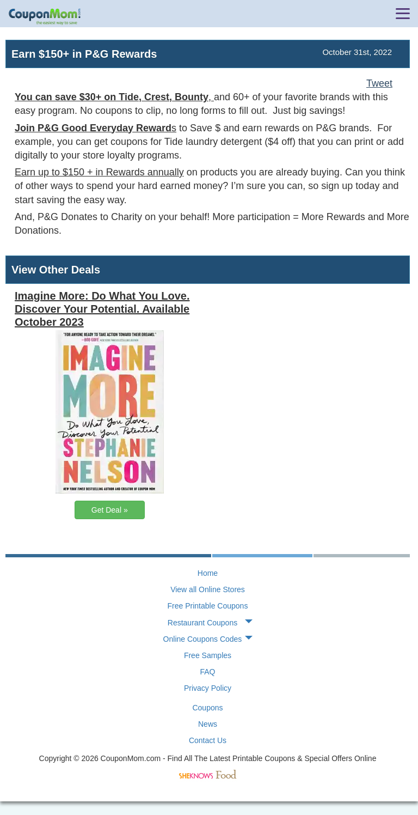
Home (208, 573)
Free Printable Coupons (208, 605)
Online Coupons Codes (202, 639)
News (207, 724)
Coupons (207, 707)
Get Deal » (109, 510)
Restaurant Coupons (202, 622)
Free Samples (207, 655)
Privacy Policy (207, 688)
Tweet (379, 83)
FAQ (207, 671)
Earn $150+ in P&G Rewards (84, 54)
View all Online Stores (207, 589)
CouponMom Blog (45, 17)
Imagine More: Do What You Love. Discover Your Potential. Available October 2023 (102, 309)
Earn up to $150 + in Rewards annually (99, 172)
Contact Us (207, 740)
